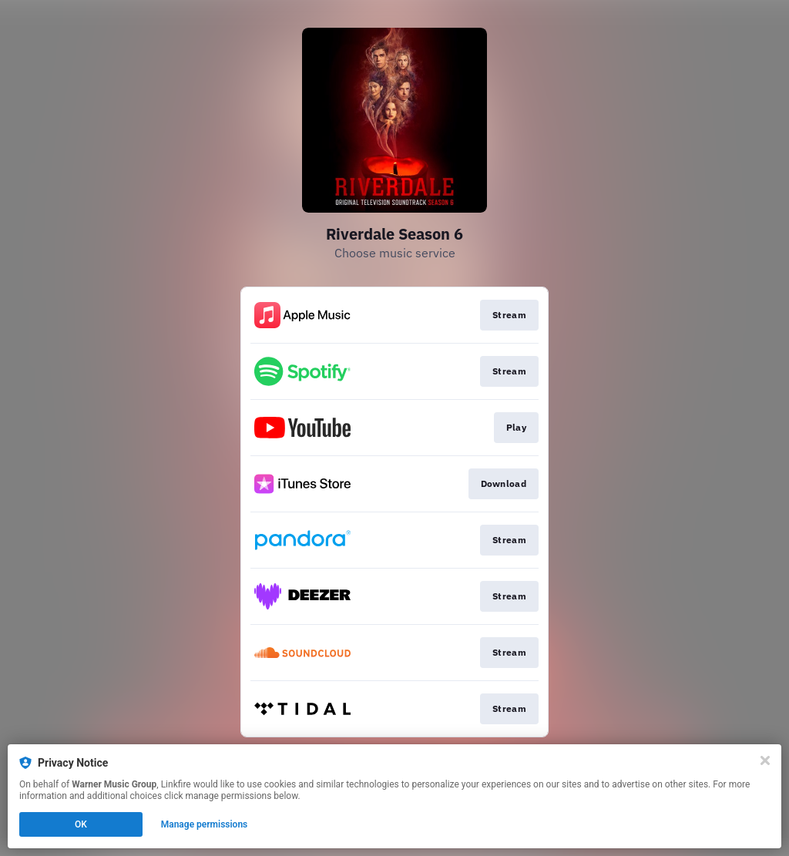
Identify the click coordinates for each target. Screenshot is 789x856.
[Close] (765, 760)
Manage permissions (204, 824)
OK (81, 824)
